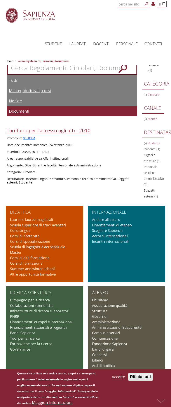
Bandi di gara (103, 349)
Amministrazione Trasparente (116, 327)
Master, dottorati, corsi (30, 90)
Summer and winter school (32, 268)
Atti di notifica (103, 365)
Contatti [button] (153, 43)
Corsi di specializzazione (30, 241)
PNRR (14, 316)
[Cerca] (146, 4)
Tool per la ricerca (25, 338)
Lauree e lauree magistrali (31, 219)
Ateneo (100, 292)
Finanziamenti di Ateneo (112, 225)
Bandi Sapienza (22, 332)
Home (9, 61)
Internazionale (109, 212)
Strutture (99, 311)
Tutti (13, 80)
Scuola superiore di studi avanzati (38, 225)
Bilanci (97, 360)
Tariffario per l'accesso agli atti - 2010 (49, 130)
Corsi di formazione (26, 263)
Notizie (15, 100)
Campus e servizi (106, 332)
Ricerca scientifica (30, 292)
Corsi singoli (20, 230)
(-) (146, 95)
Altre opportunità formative (33, 274)
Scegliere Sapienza (107, 230)
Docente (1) (152, 149)
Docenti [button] (101, 43)
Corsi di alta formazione (29, 257)
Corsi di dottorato (25, 236)
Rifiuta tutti (140, 378)
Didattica (20, 212)
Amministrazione (106, 322)
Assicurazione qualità (109, 305)
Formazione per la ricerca (31, 343)
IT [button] (162, 3)
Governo (99, 316)
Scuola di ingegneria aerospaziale (37, 247)
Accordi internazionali (110, 236)
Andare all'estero (106, 219)
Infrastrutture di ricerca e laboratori (39, 311)
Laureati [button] (78, 43)
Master (16, 252)
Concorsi (99, 354)
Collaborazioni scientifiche (31, 305)
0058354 (29, 138)
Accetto (118, 377)
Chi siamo (100, 300)
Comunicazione (105, 338)
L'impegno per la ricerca (30, 300)
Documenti (19, 111)
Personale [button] (127, 43)
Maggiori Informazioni (52, 403)
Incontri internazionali (110, 241)
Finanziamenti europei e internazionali (41, 322)
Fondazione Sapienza (109, 343)
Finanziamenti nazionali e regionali (38, 327)
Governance (20, 349)
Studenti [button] (54, 43)
